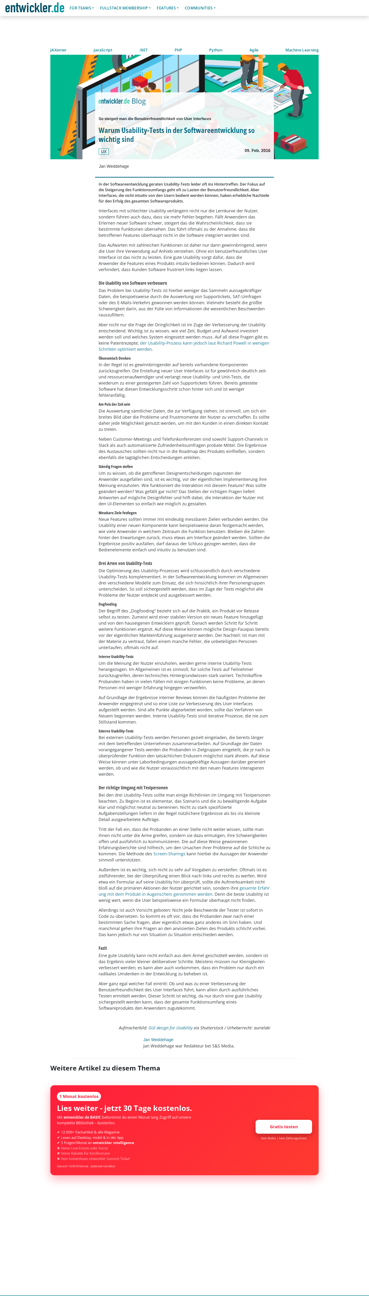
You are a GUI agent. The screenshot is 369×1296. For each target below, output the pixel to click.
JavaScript (103, 50)
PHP (178, 50)
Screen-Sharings (169, 853)
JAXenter (58, 50)
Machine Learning (302, 50)
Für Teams (80, 8)
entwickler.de (34, 8)
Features (166, 8)
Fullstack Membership (124, 8)
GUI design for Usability (170, 1028)
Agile (254, 50)
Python (216, 50)
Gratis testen (284, 1126)
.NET (143, 50)
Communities (199, 8)
